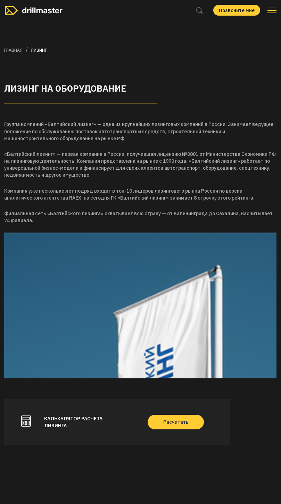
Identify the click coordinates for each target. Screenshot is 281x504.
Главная (13, 50)
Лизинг (39, 50)
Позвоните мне (237, 10)
